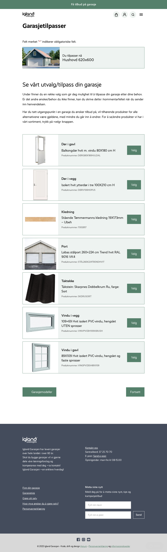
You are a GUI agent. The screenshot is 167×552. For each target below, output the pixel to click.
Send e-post (99, 456)
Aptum (83, 546)
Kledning (67, 212)
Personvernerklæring (34, 508)
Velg (134, 150)
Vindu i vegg (70, 315)
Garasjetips (29, 493)
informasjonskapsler (120, 546)
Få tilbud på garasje (83, 4)
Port (64, 246)
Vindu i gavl (69, 350)
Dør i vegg (68, 179)
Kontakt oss (91, 447)
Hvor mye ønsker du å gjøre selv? (40, 503)
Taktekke (67, 281)
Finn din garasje (31, 487)
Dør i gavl (68, 144)
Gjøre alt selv (30, 498)
